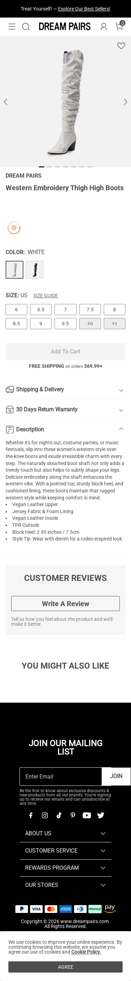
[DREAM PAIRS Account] (104, 26)
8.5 (16, 323)
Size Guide (45, 295)
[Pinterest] (72, 815)
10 (90, 323)
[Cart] (119, 26)
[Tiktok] (58, 815)
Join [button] (116, 776)
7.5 (90, 309)
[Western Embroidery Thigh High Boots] (14, 270)
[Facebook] (31, 815)
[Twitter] (100, 815)
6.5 (40, 309)
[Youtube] (86, 815)
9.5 (65, 323)
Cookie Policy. (86, 952)
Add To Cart (65, 351)
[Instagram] (45, 815)
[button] (12, 26)
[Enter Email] (61, 777)
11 (114, 323)
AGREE (65, 967)
